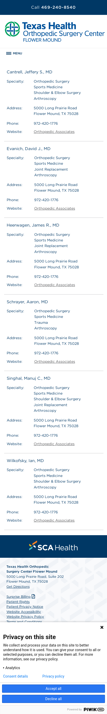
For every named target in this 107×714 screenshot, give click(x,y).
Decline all (53, 699)
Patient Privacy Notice (24, 607)
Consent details (15, 676)
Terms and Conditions (24, 622)
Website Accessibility (23, 612)
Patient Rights (18, 602)
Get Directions (18, 587)
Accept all (53, 689)
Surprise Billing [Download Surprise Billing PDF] (21, 597)
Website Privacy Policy (25, 617)
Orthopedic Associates (54, 132)
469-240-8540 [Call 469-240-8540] (53, 7)
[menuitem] (53, 545)
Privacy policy (53, 676)
